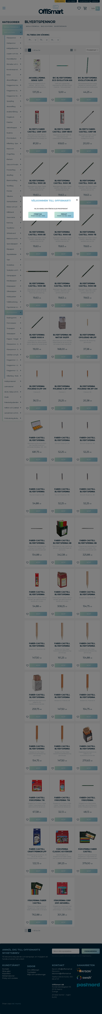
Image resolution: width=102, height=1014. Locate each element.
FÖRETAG (38, 215)
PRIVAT (64, 215)
